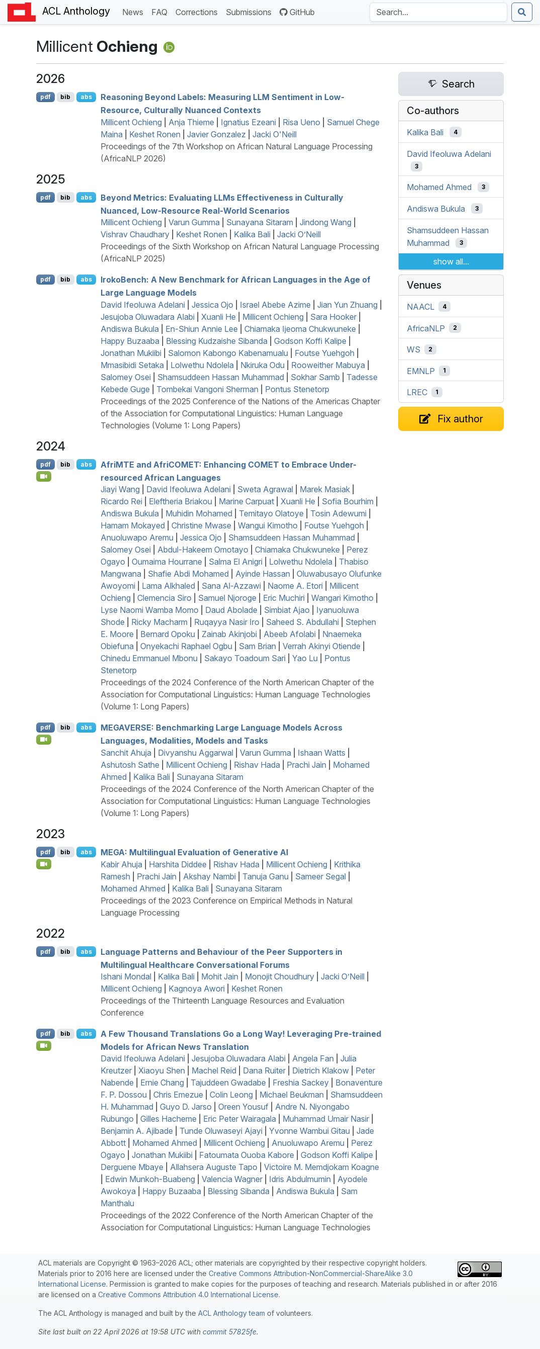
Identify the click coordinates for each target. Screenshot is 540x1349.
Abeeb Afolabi (289, 634)
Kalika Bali (252, 234)
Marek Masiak (325, 489)
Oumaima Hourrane (167, 562)
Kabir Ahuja (121, 864)
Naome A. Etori (295, 586)
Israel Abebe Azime (275, 305)
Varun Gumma (194, 222)
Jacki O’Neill (299, 234)
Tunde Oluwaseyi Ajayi (220, 1131)
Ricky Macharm (159, 622)
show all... (451, 261)
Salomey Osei (126, 377)
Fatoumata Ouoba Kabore (246, 1155)
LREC (417, 392)
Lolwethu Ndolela (202, 365)
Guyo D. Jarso (186, 1107)
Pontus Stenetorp (297, 389)
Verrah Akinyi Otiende (322, 646)
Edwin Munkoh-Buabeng (150, 1179)
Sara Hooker (333, 317)
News (134, 11)
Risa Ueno (301, 122)
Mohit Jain (219, 976)
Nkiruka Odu (262, 365)
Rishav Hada (257, 765)
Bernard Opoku (167, 634)
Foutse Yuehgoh (324, 353)
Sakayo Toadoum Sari (245, 658)
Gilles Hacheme (168, 1119)
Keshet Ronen (155, 134)
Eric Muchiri (284, 598)
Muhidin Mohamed (198, 513)
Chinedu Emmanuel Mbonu (149, 658)
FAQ (161, 11)
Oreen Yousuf (243, 1107)
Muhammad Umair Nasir (326, 1119)
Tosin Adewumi (338, 513)
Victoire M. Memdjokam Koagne (321, 1167)
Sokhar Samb (315, 377)
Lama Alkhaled (168, 586)
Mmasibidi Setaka (132, 365)
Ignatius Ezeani (248, 122)
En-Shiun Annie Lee (201, 329)
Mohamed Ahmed (133, 888)
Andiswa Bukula (130, 329)
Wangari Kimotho (342, 598)
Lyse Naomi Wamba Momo (150, 610)
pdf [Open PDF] (45, 97)
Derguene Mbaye (132, 1167)
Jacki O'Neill (274, 134)
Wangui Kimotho (268, 525)
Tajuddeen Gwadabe (228, 1082)
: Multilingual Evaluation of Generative (194, 852)
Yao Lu (305, 658)
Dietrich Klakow (320, 1070)
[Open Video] (43, 476)
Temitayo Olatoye (271, 513)
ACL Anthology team (231, 1313)
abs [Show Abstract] (86, 97)
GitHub (297, 12)
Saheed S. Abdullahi (302, 622)
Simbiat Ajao (287, 610)
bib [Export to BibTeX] (65, 97)
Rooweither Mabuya (328, 365)
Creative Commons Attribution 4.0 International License (188, 1294)
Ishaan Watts (321, 753)
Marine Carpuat (246, 501)
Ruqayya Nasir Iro (226, 622)
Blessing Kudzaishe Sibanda (216, 341)
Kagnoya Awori (196, 988)
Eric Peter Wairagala (239, 1119)
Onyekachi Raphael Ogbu (186, 646)
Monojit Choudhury (279, 976)
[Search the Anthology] (438, 12)
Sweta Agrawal (265, 489)
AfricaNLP (426, 328)
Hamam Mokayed (133, 525)
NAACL (420, 307)
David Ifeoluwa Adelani (143, 305)
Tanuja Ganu (265, 876)
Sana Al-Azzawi (231, 586)
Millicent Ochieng (131, 122)
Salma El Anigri (235, 562)
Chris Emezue (178, 1095)
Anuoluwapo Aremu (137, 537)
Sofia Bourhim (348, 501)
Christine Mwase (201, 525)
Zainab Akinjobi (229, 634)
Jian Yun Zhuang (347, 305)
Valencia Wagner (232, 1179)
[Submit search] (521, 12)
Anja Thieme (191, 122)
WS (413, 349)
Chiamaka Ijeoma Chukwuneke (300, 329)
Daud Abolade (231, 610)
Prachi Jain (306, 765)
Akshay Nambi (209, 876)
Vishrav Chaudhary (135, 234)
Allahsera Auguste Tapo (213, 1167)
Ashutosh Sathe (130, 765)
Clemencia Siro (164, 598)
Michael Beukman (291, 1095)
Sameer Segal (320, 876)
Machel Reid (214, 1070)
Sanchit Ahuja (126, 753)
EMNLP (421, 371)
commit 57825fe (229, 1331)
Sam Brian (257, 646)
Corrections (198, 11)
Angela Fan (313, 1058)
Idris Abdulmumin (300, 1179)
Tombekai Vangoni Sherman (207, 389)
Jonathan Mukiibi (131, 353)
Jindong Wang (325, 222)
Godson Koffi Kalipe (310, 341)
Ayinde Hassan (262, 574)
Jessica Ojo (212, 305)
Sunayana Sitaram (259, 222)
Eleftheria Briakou (180, 501)
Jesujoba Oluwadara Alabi (148, 317)
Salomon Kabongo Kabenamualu (228, 353)
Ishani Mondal (126, 976)
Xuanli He (218, 317)
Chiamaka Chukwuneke (297, 550)
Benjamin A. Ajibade (137, 1131)
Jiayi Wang (120, 489)
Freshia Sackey (301, 1082)
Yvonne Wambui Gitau (309, 1131)
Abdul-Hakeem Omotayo (202, 550)
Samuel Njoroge (227, 598)
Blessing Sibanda (238, 1191)
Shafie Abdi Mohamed (188, 574)
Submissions (251, 11)
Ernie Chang (162, 1082)
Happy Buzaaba (130, 341)
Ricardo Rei (121, 501)
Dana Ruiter (264, 1070)
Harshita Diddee (178, 864)
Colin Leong (231, 1095)
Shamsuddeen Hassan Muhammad (220, 377)
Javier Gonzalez (216, 134)
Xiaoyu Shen (161, 1070)
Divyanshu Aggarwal (195, 753)
